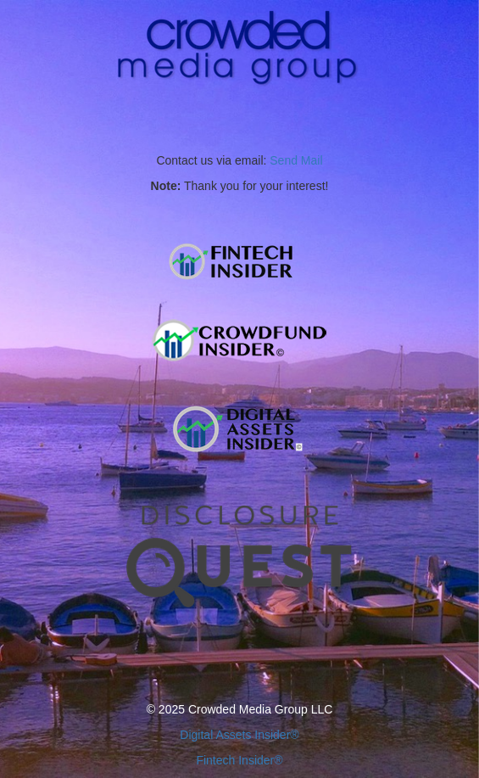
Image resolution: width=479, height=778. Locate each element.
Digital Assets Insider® (239, 735)
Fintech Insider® (239, 760)
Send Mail (296, 160)
